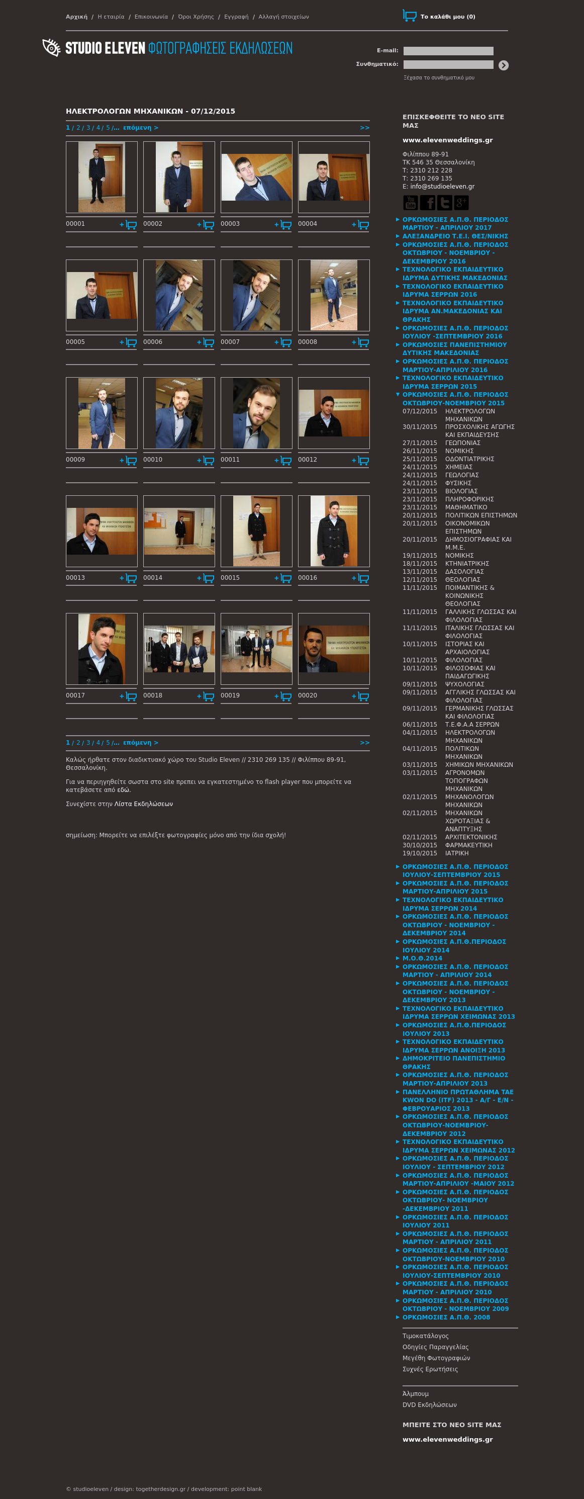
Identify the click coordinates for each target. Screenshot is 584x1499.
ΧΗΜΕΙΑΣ (459, 467)
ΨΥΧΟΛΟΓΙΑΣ (464, 684)
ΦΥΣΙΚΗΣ (458, 483)
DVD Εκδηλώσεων (430, 1404)
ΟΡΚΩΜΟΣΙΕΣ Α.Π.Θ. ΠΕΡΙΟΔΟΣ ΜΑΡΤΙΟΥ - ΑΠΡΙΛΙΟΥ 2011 (456, 1238)
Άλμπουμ (416, 1393)
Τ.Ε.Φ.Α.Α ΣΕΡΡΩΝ (472, 724)
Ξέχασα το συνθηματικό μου (439, 77)
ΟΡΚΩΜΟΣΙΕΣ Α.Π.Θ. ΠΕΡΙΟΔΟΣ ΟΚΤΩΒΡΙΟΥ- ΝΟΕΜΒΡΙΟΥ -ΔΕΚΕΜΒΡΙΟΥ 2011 (456, 1200)
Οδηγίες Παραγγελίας (436, 1347)
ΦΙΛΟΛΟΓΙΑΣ (463, 660)
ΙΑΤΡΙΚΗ (457, 853)
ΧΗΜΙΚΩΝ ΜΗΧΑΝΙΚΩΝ (479, 764)
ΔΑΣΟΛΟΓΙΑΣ (464, 571)
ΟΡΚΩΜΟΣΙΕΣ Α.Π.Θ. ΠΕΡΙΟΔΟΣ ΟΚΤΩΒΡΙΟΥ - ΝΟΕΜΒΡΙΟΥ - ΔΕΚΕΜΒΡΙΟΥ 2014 (456, 925)
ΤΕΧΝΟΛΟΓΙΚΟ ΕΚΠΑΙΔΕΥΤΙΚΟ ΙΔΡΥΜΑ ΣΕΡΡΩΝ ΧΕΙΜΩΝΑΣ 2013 (459, 1013)
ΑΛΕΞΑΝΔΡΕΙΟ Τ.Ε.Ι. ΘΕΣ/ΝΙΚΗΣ (456, 236)
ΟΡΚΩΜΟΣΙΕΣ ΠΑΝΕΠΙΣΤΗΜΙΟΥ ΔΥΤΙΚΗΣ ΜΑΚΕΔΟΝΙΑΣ (455, 349)
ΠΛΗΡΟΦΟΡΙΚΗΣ (469, 499)
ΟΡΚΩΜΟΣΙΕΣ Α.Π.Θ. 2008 (447, 1317)
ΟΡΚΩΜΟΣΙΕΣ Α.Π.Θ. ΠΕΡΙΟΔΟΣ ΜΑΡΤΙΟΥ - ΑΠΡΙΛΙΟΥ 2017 (456, 224)
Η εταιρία (111, 17)
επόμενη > (141, 127)
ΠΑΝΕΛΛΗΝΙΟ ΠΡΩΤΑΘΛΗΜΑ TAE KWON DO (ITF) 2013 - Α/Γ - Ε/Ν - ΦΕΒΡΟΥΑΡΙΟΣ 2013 (458, 1100)
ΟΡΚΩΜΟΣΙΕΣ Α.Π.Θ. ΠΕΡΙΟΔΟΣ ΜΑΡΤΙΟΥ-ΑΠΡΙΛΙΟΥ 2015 (456, 888)
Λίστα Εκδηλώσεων (144, 804)
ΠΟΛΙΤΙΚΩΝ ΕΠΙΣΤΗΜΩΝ (481, 515)
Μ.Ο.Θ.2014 (422, 958)
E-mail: (388, 50)
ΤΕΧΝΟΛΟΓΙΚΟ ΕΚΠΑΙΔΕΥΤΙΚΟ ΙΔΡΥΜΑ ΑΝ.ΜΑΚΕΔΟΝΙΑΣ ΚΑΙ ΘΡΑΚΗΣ (453, 311)
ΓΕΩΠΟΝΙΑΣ (462, 443)
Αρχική (76, 17)
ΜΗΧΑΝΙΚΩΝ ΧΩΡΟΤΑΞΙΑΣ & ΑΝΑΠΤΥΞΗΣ (468, 821)
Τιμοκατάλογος (426, 1336)
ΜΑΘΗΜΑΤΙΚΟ (466, 507)
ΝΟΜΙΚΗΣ (459, 451)
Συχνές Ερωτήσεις (430, 1369)
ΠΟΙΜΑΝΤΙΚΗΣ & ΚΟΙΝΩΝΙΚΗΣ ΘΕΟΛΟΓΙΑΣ (470, 595)
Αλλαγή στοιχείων (284, 17)
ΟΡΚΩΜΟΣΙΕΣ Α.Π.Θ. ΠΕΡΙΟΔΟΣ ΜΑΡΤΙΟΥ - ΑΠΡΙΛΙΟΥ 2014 (456, 971)
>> (365, 127)
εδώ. (124, 789)
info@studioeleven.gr (442, 186)
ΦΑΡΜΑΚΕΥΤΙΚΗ (469, 845)
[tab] (460, 224)
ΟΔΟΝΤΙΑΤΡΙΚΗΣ (470, 459)
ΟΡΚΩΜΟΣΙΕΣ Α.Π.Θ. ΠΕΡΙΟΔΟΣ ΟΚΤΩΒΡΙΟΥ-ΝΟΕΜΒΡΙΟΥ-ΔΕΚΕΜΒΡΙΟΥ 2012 (456, 1125)
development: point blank (226, 1489)
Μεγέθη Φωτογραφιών (436, 1358)
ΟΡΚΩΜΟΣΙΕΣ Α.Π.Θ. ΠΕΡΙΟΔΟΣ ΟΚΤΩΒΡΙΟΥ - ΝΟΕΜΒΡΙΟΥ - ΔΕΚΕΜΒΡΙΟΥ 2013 (456, 992)
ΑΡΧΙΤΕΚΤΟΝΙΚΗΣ (471, 837)
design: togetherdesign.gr (149, 1489)
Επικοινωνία (151, 17)
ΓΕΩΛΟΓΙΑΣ (462, 475)
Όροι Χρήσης (196, 17)
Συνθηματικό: (377, 64)
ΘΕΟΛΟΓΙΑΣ (462, 579)
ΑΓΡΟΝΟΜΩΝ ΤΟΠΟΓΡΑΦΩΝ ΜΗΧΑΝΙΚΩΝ (466, 780)
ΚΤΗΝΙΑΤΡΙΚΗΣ (467, 563)
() (448, 17)
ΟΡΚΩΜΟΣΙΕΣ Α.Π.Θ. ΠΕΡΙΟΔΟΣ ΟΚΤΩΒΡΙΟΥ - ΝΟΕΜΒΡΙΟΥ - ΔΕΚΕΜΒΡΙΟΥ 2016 (456, 253)
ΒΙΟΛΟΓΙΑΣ (461, 491)
